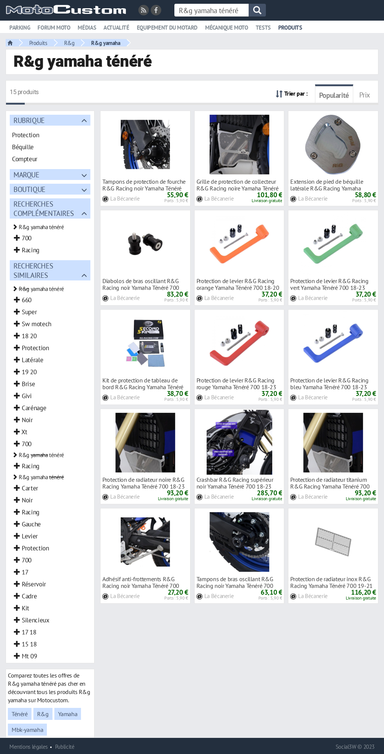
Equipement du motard (167, 27)
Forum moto (54, 27)
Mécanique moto (226, 27)
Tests (263, 27)
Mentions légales (28, 747)
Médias (87, 27)
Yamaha (68, 714)
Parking (19, 27)
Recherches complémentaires (44, 208)
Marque (26, 174)
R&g (69, 42)
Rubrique (29, 120)
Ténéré (20, 714)
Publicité (65, 747)
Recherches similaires (33, 270)
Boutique (29, 189)
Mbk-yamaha (27, 730)
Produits (290, 27)
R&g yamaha (105, 42)
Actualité (116, 27)
